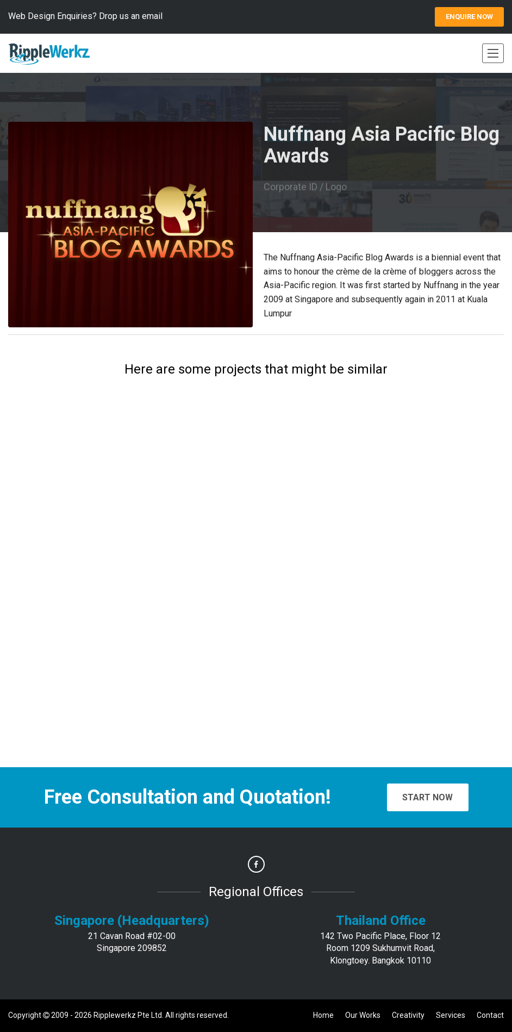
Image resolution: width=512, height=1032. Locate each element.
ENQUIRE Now (469, 17)
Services (450, 1015)
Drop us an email (131, 16)
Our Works (362, 1015)
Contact (490, 1015)
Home (323, 1015)
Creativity (408, 1015)
